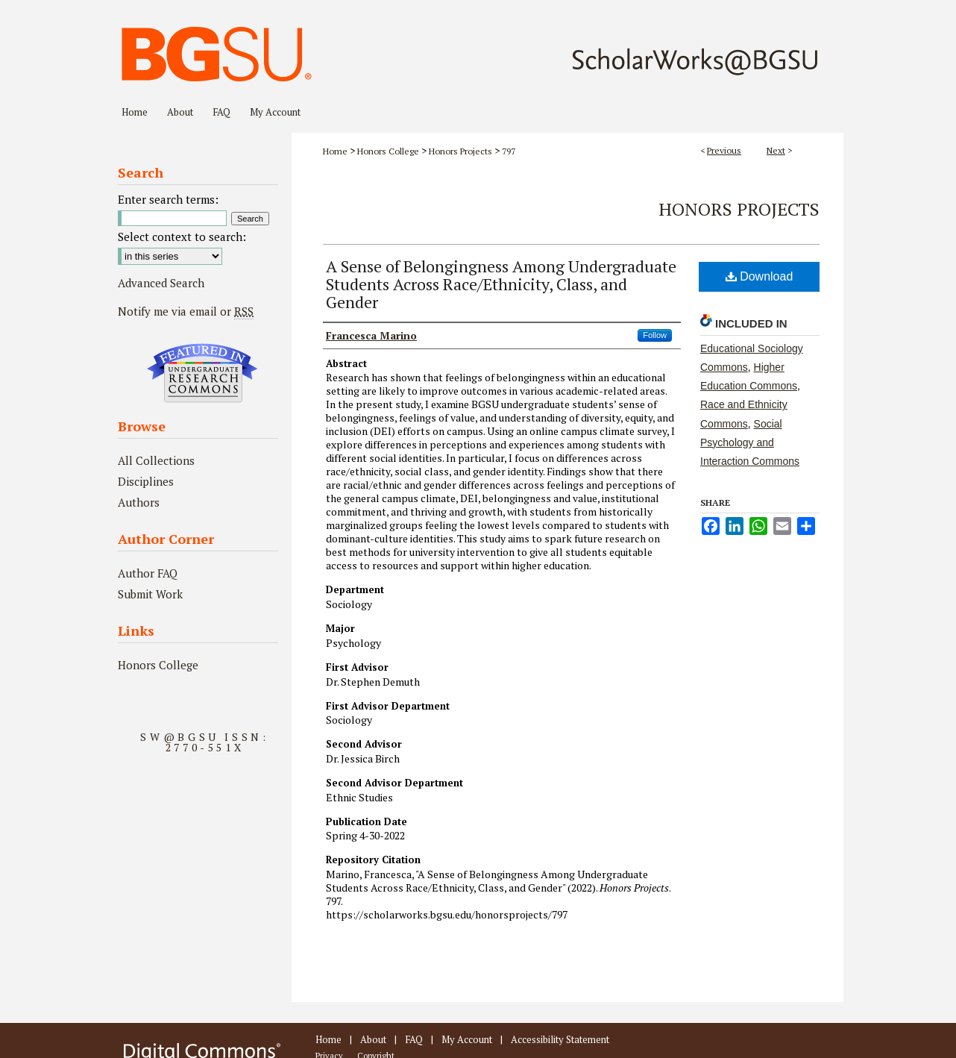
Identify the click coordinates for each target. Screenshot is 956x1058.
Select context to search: (182, 236)
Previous (724, 150)
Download (759, 276)
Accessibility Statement (560, 1039)
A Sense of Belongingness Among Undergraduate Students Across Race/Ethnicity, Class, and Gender (501, 284)
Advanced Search (161, 282)
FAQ (414, 1039)
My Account (466, 1039)
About (373, 1039)
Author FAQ (147, 573)
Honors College (388, 151)
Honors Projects (460, 151)
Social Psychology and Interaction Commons (749, 442)
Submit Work (150, 593)
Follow (655, 335)
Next (776, 150)
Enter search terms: (168, 199)
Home (335, 151)
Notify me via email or (186, 311)
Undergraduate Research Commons (202, 373)
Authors (139, 502)
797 (508, 151)
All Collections (156, 460)
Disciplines (146, 481)
